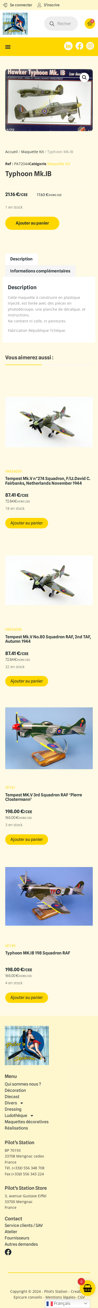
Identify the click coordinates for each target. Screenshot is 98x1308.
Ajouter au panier (32, 223)
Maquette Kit (32, 151)
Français (58, 1303)
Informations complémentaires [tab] (40, 271)
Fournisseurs (17, 1238)
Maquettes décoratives (27, 1121)
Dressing (13, 1109)
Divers (14, 1103)
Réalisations (16, 1128)
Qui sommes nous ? (23, 1084)
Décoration (15, 1090)
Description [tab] (21, 258)
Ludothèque (19, 1116)
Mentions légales (60, 1297)
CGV (81, 1297)
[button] (7, 46)
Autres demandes (21, 1244)
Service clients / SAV (24, 1225)
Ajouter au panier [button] (26, 523)
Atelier (11, 1232)
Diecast (12, 1096)
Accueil (11, 151)
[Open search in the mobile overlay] (61, 23)
